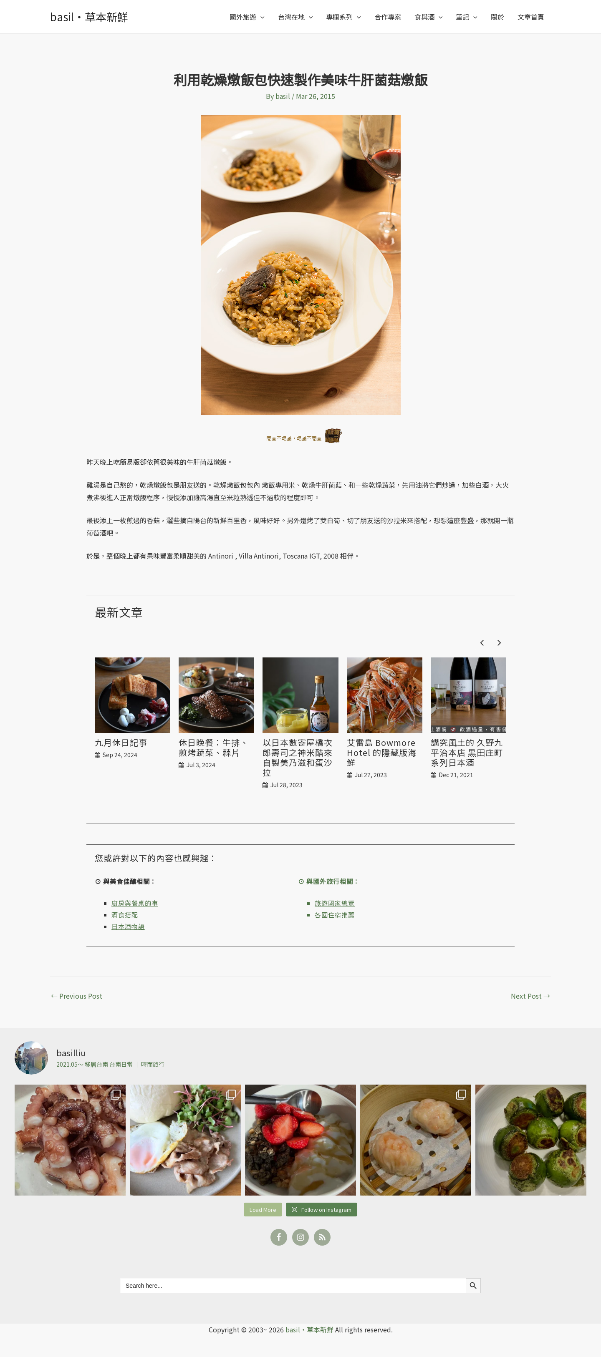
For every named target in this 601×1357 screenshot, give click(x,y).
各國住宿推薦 (335, 914)
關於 (497, 17)
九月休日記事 (121, 743)
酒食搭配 (124, 914)
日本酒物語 (128, 926)
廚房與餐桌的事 (134, 903)
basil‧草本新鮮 (89, 16)
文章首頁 (531, 17)
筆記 (466, 16)
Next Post (530, 995)
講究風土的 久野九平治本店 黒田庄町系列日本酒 (467, 753)
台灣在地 (295, 16)
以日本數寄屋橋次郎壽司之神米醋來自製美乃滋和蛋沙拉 (298, 758)
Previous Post (76, 995)
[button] (499, 643)
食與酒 (428, 16)
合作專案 (387, 17)
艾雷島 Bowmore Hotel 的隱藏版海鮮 (382, 753)
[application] (260, 16)
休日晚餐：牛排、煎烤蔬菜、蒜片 (214, 748)
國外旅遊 (247, 16)
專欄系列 (343, 16)
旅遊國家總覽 (335, 903)
